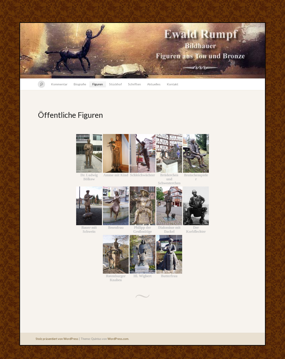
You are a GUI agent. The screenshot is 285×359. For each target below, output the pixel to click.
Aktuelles (154, 84)
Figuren (97, 84)
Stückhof (115, 84)
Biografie (80, 84)
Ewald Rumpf (142, 50)
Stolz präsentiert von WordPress (57, 339)
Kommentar (59, 84)
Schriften (134, 84)
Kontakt (172, 84)
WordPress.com (118, 339)
